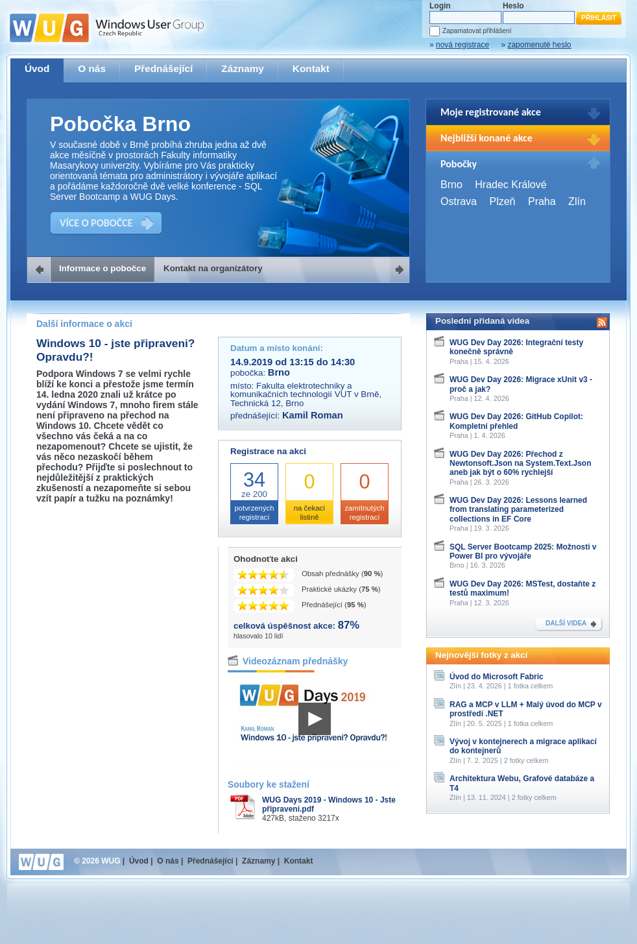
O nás (92, 68)
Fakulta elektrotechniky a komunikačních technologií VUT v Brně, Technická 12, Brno (305, 394)
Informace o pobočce (102, 268)
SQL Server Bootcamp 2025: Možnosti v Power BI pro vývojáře (523, 551)
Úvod (37, 68)
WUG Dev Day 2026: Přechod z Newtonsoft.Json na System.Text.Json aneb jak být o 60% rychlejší (521, 464)
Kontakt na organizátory (213, 268)
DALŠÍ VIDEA (566, 623)
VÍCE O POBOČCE (96, 223)
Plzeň (502, 201)
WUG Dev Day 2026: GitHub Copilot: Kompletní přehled (516, 421)
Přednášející (163, 68)
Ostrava (458, 201)
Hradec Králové (510, 184)
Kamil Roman (312, 415)
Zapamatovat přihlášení (476, 30)
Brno (451, 184)
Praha (542, 201)
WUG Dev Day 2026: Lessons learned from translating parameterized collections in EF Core (518, 510)
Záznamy (242, 68)
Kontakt (311, 68)
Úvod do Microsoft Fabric (497, 676)
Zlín (577, 201)
